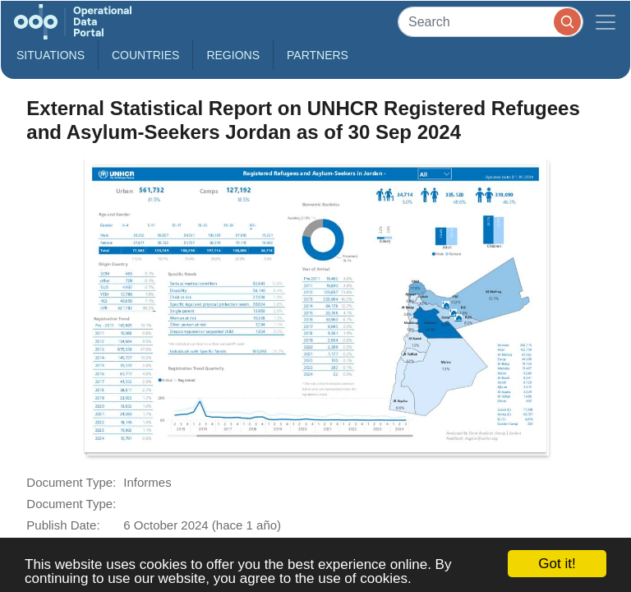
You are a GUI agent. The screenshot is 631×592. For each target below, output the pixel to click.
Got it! (556, 563)
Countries (145, 55)
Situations (50, 55)
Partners (317, 55)
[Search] (490, 22)
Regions (233, 55)
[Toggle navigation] (605, 21)
